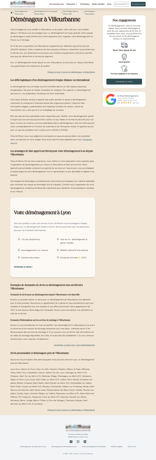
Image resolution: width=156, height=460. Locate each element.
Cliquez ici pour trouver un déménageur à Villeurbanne (71, 72)
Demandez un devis (23, 266)
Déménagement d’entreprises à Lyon (64, 447)
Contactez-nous (138, 4)
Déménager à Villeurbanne (90, 12)
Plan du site (132, 447)
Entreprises (84, 4)
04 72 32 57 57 (121, 4)
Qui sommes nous (57, 4)
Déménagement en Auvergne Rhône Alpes (45, 12)
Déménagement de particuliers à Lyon (33, 447)
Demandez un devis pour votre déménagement (74, 345)
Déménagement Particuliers (21, 12)
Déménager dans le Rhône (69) (70, 12)
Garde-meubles (98, 4)
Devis (109, 4)
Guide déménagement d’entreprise (94, 447)
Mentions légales (117, 447)
